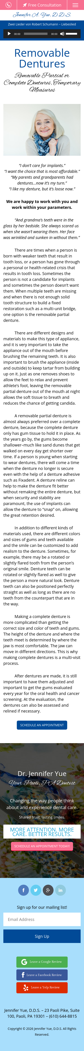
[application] (42, 33)
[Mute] (62, 34)
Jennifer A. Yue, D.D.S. (42, 15)
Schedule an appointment (42, 725)
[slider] (36, 34)
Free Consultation (42, 5)
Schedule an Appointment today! (42, 846)
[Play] (9, 34)
